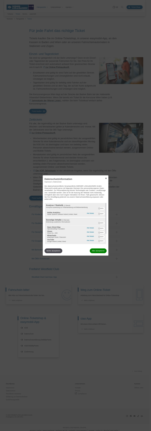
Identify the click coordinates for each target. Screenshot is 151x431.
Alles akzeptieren (98, 251)
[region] (76, 224)
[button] (99, 208)
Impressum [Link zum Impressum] (48, 182)
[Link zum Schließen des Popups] (106, 178)
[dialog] (75, 215)
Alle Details (90, 213)
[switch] (101, 208)
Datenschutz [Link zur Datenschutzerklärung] (57, 182)
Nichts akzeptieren (53, 251)
